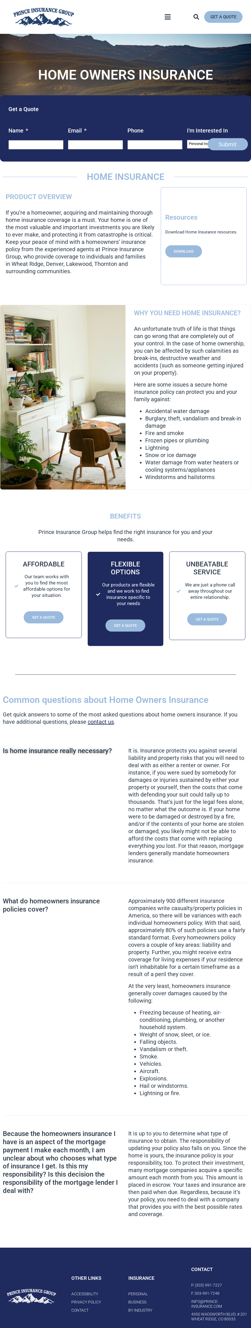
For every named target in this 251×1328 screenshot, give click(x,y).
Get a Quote (43, 617)
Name (18, 130)
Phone (135, 130)
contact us (101, 721)
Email (77, 130)
